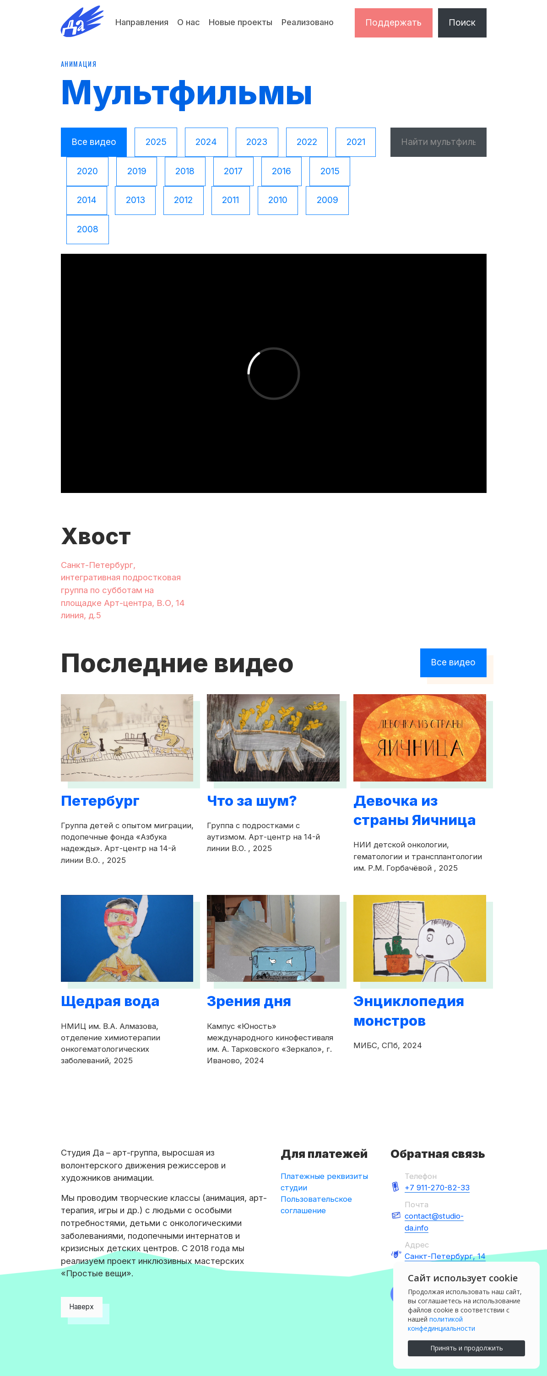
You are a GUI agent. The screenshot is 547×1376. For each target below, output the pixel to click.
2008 (87, 229)
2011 (230, 199)
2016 (281, 171)
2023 (256, 141)
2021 (356, 141)
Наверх (81, 1306)
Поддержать (393, 22)
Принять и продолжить (466, 1348)
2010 (277, 199)
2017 (233, 171)
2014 (87, 199)
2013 (135, 199)
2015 (330, 171)
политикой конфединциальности (441, 1324)
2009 (327, 199)
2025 (156, 141)
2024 (206, 141)
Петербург (100, 800)
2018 (185, 171)
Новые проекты (240, 22)
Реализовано (308, 22)
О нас (188, 22)
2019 (136, 171)
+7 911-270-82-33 (437, 1187)
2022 (307, 141)
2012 (183, 199)
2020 (87, 171)
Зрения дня (249, 1001)
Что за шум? (252, 800)
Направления (141, 22)
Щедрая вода (110, 1001)
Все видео (93, 141)
